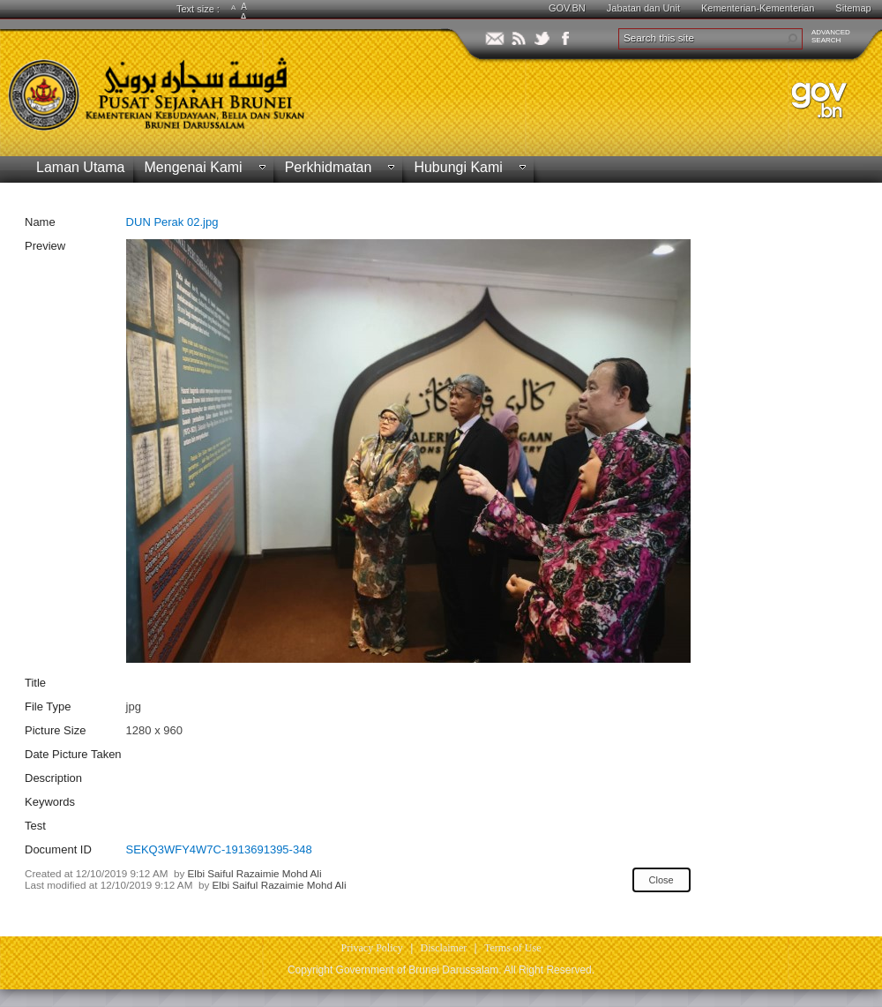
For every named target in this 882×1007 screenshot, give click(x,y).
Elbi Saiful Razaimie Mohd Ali (255, 873)
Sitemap (853, 8)
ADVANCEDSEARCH (830, 36)
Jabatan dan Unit (643, 8)
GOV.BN (567, 8)
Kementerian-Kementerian (757, 8)
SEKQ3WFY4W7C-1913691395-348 (219, 849)
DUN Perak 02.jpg (172, 222)
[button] (792, 39)
